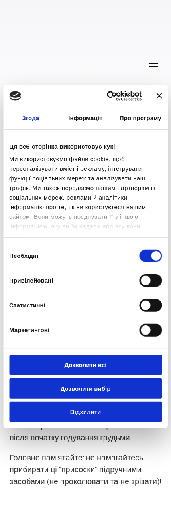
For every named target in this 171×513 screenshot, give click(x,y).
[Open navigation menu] (153, 64)
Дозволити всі (86, 365)
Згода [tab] (30, 118)
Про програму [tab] (140, 118)
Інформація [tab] (85, 118)
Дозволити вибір (86, 388)
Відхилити (85, 411)
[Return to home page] (77, 54)
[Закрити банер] (159, 96)
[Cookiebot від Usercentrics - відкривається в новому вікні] (108, 96)
